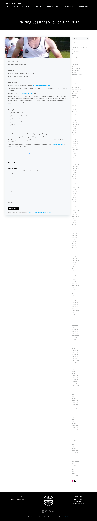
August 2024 (74, 151)
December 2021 (75, 210)
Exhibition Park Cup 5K (77, 68)
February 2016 (75, 350)
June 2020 (74, 241)
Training (15, 151)
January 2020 (75, 252)
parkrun (73, 78)
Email (9, 197)
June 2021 (74, 222)
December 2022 (75, 187)
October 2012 (75, 434)
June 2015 (74, 367)
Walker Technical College (26, 93)
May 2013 (74, 419)
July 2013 (74, 415)
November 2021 (75, 212)
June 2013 (74, 417)
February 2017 (75, 325)
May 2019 (74, 268)
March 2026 (74, 112)
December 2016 (75, 329)
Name (10, 192)
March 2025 (74, 137)
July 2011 (74, 465)
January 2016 (75, 352)
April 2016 (74, 346)
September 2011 (75, 461)
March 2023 (74, 181)
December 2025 (75, 118)
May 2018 (74, 294)
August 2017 (74, 312)
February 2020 (75, 250)
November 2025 (75, 120)
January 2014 (75, 402)
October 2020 (75, 233)
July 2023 (74, 172)
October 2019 (75, 258)
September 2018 (75, 285)
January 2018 (75, 302)
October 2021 (75, 214)
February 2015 (75, 375)
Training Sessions (30, 153)
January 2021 (75, 227)
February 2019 (75, 275)
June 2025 (74, 130)
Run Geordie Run (75, 87)
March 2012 (74, 448)
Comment (11, 174)
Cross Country (75, 64)
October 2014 (75, 383)
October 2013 (75, 409)
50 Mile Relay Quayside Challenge (79, 47)
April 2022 (74, 202)
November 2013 (75, 406)
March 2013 (74, 423)
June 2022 (74, 197)
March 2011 (74, 473)
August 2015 (74, 363)
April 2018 (74, 296)
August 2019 (74, 262)
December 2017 (75, 304)
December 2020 (75, 229)
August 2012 (74, 438)
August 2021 (74, 218)
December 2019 (75, 254)
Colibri (67, 517)
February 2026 (75, 114)
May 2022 (74, 199)
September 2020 (75, 235)
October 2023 (75, 166)
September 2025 (75, 124)
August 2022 (74, 193)
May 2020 (74, 243)
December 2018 (75, 279)
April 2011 (74, 471)
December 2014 (75, 379)
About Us (59, 6)
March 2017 (74, 323)
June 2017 (74, 317)
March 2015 (74, 373)
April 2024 (74, 158)
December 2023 (75, 162)
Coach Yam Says (75, 62)
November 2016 (75, 331)
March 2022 (74, 204)
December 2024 (75, 143)
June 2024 (74, 156)
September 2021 (75, 216)
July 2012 (74, 440)
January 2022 (75, 208)
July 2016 (74, 340)
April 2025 (74, 135)
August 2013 (74, 413)
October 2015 (75, 358)
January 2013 (75, 427)
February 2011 (75, 476)
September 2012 (75, 436)
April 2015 (74, 371)
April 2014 (74, 396)
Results (73, 85)
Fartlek (17, 153)
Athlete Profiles (75, 51)
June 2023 (74, 174)
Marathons (74, 72)
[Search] (87, 38)
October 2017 (75, 308)
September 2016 (75, 335)
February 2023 (75, 183)
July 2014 (74, 390)
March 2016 (74, 348)
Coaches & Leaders (84, 6)
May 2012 (74, 444)
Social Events (75, 91)
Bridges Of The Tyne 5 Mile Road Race (81, 58)
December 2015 (75, 354)
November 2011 (75, 457)
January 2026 (75, 116)
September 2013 (75, 411)
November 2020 (75, 231)
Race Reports (75, 83)
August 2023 (74, 170)
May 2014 (74, 394)
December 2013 (75, 404)
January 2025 (75, 141)
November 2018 (75, 281)
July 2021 (74, 220)
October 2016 (75, 333)
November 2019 (75, 256)
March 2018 (74, 298)
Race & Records (27, 6)
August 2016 (74, 337)
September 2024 (75, 149)
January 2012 (75, 452)
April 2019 (74, 271)
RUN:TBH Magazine (76, 89)
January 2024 (75, 160)
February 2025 (75, 139)
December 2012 (75, 429)
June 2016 (74, 342)
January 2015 (75, 377)
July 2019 (74, 264)
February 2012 (75, 450)
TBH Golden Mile (76, 95)
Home (8, 6)
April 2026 (74, 109)
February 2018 (75, 300)
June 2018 (74, 291)
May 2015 (74, 369)
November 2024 (75, 145)
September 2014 (75, 386)
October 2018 (75, 283)
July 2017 (74, 314)
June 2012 (74, 442)
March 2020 (74, 248)
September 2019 (75, 260)
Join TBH (16, 6)
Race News (74, 81)
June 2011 (74, 467)
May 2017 (74, 319)
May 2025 (74, 132)
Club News (74, 60)
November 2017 (75, 306)
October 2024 (75, 147)
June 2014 (74, 392)
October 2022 (75, 191)
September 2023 (75, 168)
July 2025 (74, 128)
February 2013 (75, 425)
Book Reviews (75, 55)
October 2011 (75, 459)
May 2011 (74, 469)
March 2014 (74, 398)
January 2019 (75, 277)
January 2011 (75, 478)
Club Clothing (39, 6)
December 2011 (75, 455)
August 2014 (74, 388)
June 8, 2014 (16, 61)
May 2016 (74, 344)
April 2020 (74, 245)
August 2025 (74, 126)
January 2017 (75, 327)
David (10, 61)
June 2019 (74, 266)
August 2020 (74, 237)
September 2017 (75, 310)
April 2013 (74, 421)
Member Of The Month (77, 74)
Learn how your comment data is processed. (40, 212)
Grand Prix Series (76, 70)
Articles (73, 49)
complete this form (57, 145)
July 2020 (74, 239)
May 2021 (74, 225)
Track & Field (75, 97)
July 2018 (74, 289)
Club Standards (70, 6)
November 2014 (75, 381)
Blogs (73, 53)
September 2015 (75, 360)
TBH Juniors (50, 6)
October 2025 (75, 122)
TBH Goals (74, 93)
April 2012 (74, 446)
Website (10, 203)
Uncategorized (75, 101)
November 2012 (75, 432)
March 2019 (74, 273)
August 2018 (74, 287)
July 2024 (74, 153)
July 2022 (74, 195)
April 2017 (74, 321)
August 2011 (74, 463)
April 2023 (74, 179)
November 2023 (75, 164)
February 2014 (75, 400)
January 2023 (75, 185)
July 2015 (74, 365)
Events (73, 66)
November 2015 (75, 356)
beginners (13, 153)
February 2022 (75, 206)
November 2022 (75, 189)
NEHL (73, 76)
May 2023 (74, 176)
